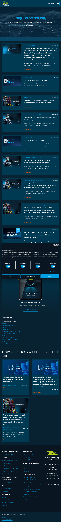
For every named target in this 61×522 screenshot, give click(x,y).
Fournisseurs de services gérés (39, 205)
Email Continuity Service (8, 471)
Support (4, 517)
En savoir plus (27, 69)
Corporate (5, 329)
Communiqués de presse (30, 45)
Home (3, 39)
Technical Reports (38, 180)
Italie (24, 468)
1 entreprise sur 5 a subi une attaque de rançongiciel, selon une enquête (14, 379)
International (5, 500)
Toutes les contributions (9, 321)
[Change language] (51, 3)
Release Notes (27, 460)
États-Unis (26, 466)
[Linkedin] (52, 485)
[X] (48, 485)
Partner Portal (8, 519)
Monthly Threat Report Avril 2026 (36, 140)
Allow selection (30, 276)
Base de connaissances (29, 482)
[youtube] (55, 485)
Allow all (50, 276)
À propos (4, 497)
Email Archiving (6, 463)
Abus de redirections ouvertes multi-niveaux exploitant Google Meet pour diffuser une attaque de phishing (39, 235)
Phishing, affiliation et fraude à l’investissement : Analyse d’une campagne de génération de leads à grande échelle (40, 185)
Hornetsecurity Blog (28, 454)
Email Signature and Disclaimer (10, 468)
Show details (53, 271)
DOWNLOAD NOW (30, 310)
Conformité (5, 327)
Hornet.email (5, 474)
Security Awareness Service (9, 460)
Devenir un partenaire (7, 502)
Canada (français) (28, 471)
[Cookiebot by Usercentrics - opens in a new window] (52, 245)
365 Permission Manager (8, 482)
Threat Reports (28, 77)
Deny (11, 276)
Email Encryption (6, 466)
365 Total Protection (7, 454)
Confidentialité (27, 494)
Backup (4, 323)
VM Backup (5, 491)
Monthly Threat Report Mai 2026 (35, 80)
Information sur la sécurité (9, 333)
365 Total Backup (6, 488)
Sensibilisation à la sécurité (10, 339)
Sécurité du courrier (29, 114)
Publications (26, 457)
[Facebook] (45, 485)
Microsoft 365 (27, 97)
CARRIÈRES (5, 505)
